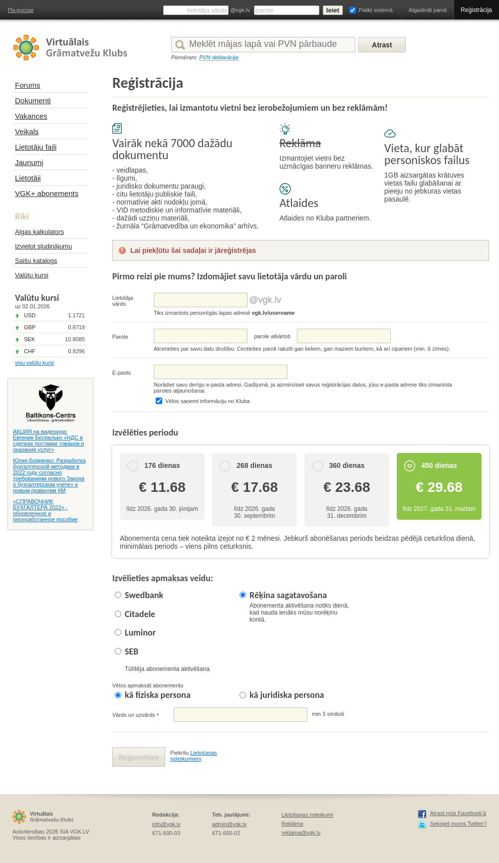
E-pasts (121, 373)
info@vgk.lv (166, 824)
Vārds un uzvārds (135, 715)
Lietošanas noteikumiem (193, 756)
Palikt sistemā (376, 10)
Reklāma (292, 824)
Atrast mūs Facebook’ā (458, 813)
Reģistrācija (476, 9)
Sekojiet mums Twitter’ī (458, 824)
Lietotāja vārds (122, 301)
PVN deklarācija (218, 57)
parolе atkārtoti (272, 336)
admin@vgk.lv (229, 824)
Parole (120, 337)
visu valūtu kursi (34, 363)
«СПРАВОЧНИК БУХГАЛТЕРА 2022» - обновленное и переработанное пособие (45, 510)
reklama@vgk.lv (300, 833)
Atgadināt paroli (428, 10)
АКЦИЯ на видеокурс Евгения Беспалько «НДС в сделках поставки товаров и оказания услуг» (48, 440)
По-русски (20, 10)
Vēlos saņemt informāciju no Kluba (207, 401)
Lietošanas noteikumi (307, 815)
